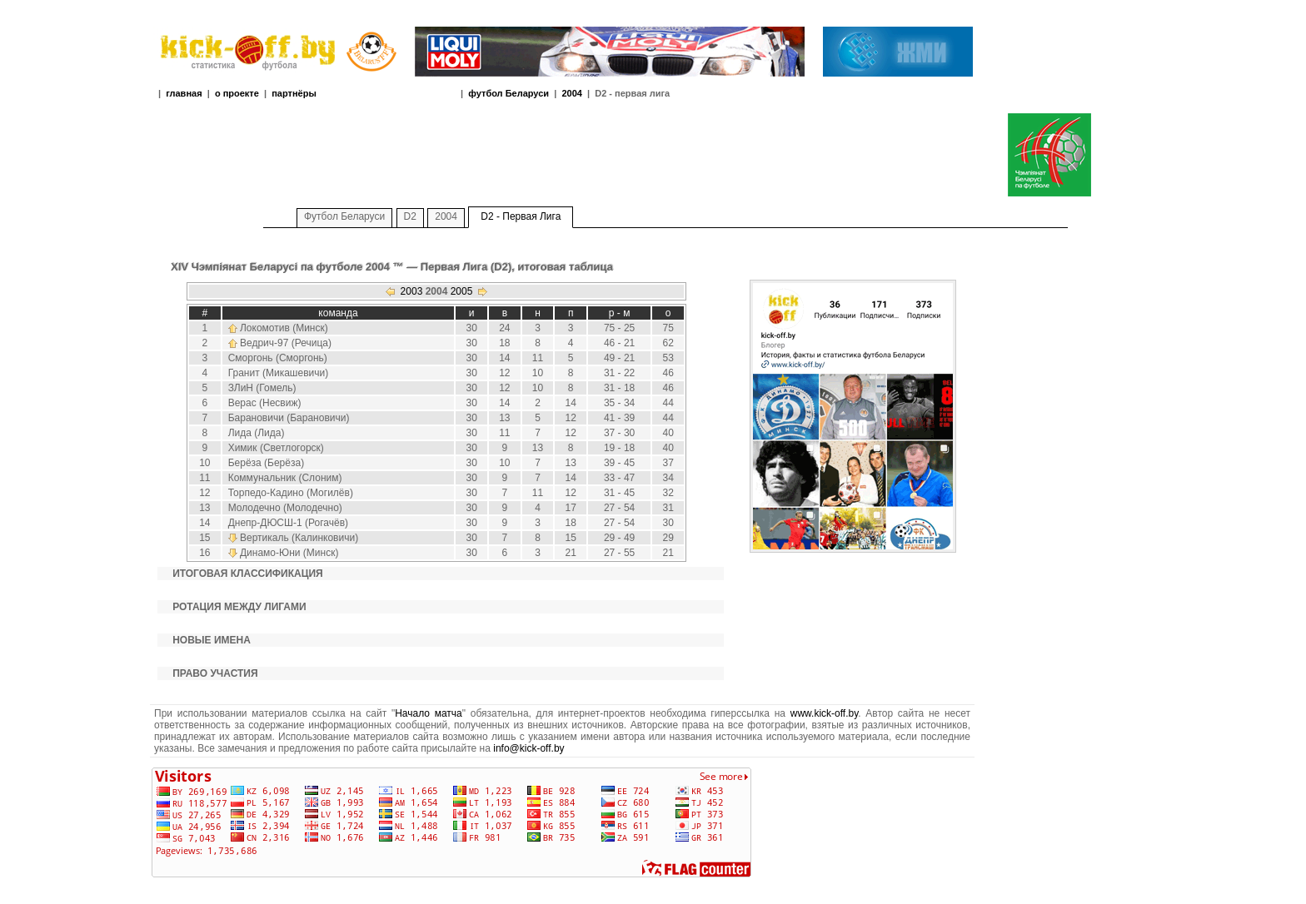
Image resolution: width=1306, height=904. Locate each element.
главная (184, 93)
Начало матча (428, 713)
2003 (412, 291)
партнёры (294, 93)
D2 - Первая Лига (521, 216)
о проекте (237, 93)
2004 (571, 93)
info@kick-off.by (528, 748)
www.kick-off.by (824, 713)
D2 (410, 216)
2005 (462, 291)
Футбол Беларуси (344, 216)
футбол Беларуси (508, 93)
